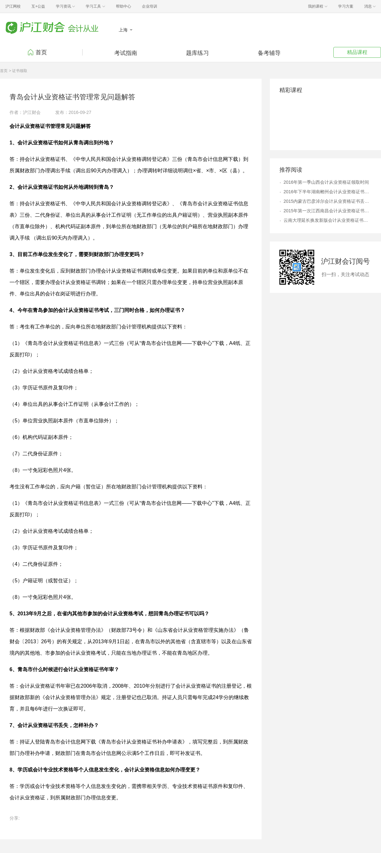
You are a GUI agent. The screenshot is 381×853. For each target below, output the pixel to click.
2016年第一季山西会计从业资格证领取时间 (326, 182)
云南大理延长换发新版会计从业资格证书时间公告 (327, 220)
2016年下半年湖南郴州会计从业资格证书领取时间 (327, 191)
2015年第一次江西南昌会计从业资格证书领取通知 (327, 210)
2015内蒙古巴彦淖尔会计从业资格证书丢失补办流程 (327, 201)
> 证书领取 (18, 71)
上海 (124, 29)
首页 (41, 52)
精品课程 (357, 52)
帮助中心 (123, 6)
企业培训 (149, 6)
